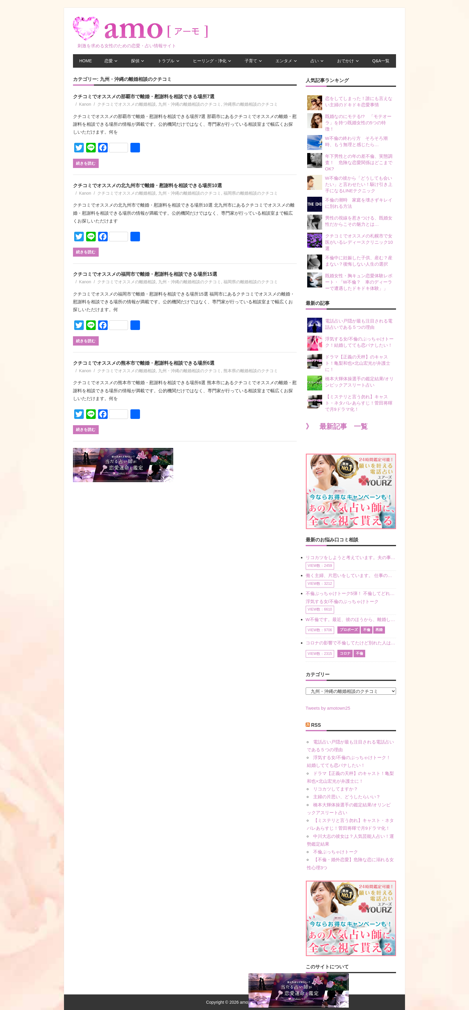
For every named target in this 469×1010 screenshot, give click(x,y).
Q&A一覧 (381, 60)
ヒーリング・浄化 (209, 60)
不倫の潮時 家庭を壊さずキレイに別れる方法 (349, 204)
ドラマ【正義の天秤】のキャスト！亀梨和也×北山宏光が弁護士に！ (349, 363)
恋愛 (108, 60)
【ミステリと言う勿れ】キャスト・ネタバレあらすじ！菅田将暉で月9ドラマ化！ (349, 402)
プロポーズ (349, 630)
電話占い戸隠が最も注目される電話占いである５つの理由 (349, 325)
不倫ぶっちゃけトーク (335, 851)
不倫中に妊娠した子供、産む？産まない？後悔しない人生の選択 (349, 262)
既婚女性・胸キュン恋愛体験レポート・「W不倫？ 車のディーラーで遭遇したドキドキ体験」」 (349, 281)
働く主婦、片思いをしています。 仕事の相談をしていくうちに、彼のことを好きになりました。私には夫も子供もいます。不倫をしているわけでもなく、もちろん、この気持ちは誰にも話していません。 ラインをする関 (351, 575)
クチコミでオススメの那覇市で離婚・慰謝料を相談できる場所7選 (143, 96)
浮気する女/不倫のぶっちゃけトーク (342, 601)
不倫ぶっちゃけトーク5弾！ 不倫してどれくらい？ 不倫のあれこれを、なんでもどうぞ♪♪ (351, 593)
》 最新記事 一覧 (337, 426)
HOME (85, 60)
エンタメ (283, 60)
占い (314, 60)
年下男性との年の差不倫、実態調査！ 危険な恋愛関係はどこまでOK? (349, 162)
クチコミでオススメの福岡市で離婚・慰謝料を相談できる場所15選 (145, 274)
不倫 (366, 630)
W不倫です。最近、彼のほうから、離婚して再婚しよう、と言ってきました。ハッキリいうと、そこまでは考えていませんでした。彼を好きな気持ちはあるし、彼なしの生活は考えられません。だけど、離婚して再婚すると (351, 619)
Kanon (85, 104)
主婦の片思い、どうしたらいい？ (346, 796)
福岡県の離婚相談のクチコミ (250, 193)
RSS (316, 725)
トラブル (166, 60)
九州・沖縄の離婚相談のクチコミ (189, 104)
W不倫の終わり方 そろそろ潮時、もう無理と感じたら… (347, 142)
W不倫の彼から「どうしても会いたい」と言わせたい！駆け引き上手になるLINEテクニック (349, 184)
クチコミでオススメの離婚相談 (126, 104)
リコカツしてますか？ (335, 788)
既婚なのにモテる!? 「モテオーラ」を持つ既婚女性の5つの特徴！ (349, 122)
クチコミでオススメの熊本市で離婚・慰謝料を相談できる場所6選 (143, 363)
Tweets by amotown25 (328, 708)
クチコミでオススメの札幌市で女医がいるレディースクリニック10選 (350, 242)
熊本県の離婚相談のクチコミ (250, 370)
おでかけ (345, 60)
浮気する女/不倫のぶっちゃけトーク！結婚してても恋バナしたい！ (350, 343)
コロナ (345, 653)
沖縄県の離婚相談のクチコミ (250, 104)
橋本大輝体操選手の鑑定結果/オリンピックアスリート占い (350, 382)
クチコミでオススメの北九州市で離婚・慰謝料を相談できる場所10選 (147, 185)
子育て (251, 60)
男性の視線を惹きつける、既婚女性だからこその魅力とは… (349, 222)
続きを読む (85, 163)
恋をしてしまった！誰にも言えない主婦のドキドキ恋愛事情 (349, 102)
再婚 (379, 630)
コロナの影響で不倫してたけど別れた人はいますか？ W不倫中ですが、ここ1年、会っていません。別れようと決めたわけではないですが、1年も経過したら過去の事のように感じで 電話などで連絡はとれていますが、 (351, 642)
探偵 (135, 60)
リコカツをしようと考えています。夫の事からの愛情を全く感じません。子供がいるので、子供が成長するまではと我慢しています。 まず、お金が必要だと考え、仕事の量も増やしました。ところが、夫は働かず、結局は (351, 557)
